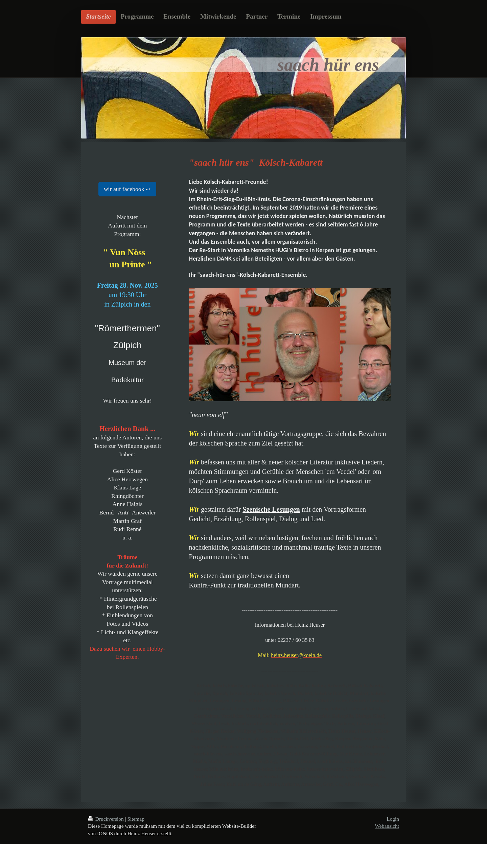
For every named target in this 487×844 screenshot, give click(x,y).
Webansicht (387, 826)
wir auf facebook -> (127, 189)
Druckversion (106, 819)
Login (393, 819)
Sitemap (135, 819)
